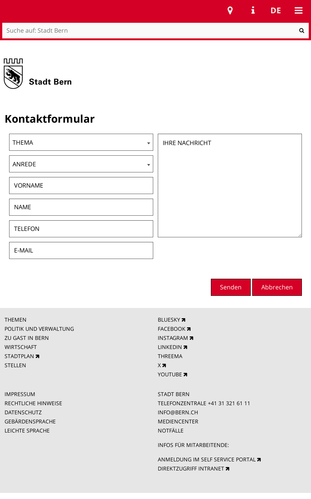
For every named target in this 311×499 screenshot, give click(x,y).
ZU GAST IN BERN (27, 337)
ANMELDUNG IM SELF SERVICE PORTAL (207, 459)
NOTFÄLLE (171, 430)
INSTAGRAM (173, 337)
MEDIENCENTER (178, 421)
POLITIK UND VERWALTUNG (39, 328)
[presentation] (244, 257)
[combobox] (81, 142)
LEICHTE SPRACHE (27, 430)
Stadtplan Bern (230, 10)
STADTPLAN (19, 356)
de (275, 10)
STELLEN (15, 365)
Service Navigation (253, 10)
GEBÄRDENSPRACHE (30, 421)
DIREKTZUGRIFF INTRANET (191, 468)
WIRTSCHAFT (21, 347)
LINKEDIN (170, 347)
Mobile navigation (298, 10)
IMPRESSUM (20, 394)
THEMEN (16, 319)
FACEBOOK (171, 328)
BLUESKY (169, 319)
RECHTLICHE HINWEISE (33, 403)
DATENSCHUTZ (23, 412)
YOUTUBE (170, 374)
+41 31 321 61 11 (229, 403)
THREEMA (170, 356)
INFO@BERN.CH (178, 412)
